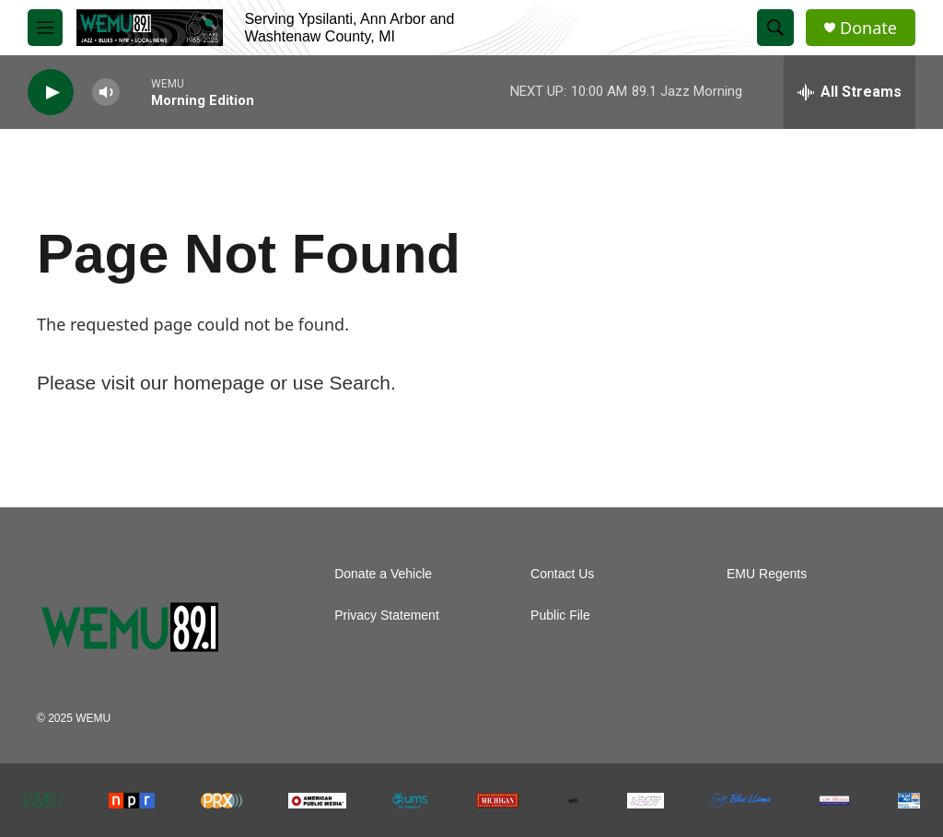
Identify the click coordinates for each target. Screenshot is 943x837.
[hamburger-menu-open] (45, 27)
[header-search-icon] (775, 27)
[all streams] (849, 92)
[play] (50, 92)
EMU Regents (767, 574)
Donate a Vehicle (383, 574)
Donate (868, 28)
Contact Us (562, 574)
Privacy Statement (386, 615)
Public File (560, 615)
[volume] (106, 92)
